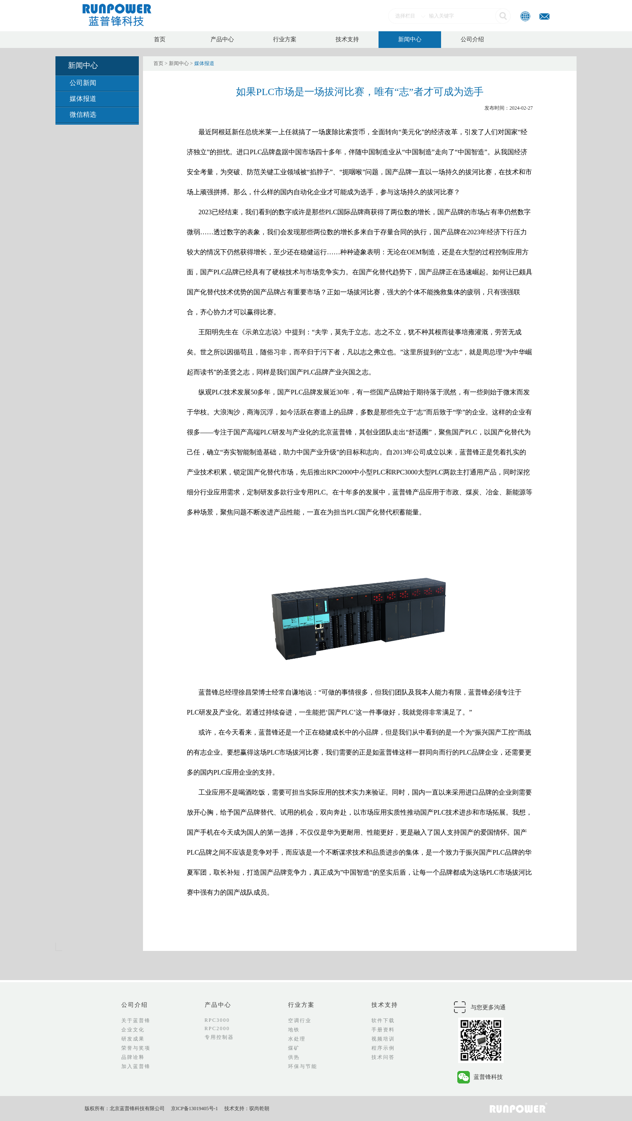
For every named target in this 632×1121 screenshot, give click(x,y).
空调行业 (299, 1020)
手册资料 (383, 1030)
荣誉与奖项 (135, 1048)
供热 (294, 1057)
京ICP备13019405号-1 (194, 1108)
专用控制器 (219, 1037)
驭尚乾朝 (259, 1108)
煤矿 (294, 1048)
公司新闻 (83, 82)
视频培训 (383, 1039)
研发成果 (133, 1039)
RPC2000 (217, 1028)
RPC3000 (217, 1020)
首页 (160, 39)
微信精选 (83, 114)
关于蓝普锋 (135, 1020)
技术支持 (347, 39)
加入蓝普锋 (135, 1066)
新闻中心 (409, 39)
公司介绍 (472, 39)
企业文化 (133, 1030)
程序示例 (383, 1048)
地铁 (294, 1030)
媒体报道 (83, 98)
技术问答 (383, 1057)
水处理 (297, 1039)
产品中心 (222, 39)
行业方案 (284, 39)
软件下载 (383, 1020)
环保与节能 (302, 1066)
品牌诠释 (133, 1057)
